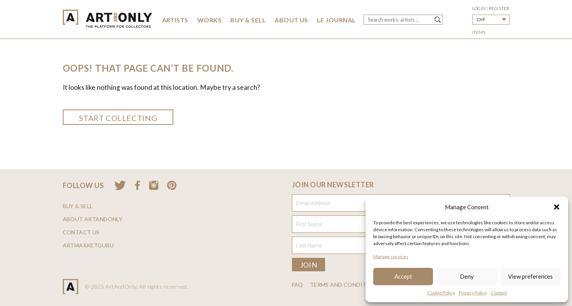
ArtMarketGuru (88, 245)
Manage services (390, 256)
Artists (175, 20)
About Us (291, 20)
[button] (556, 207)
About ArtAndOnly (93, 219)
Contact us (81, 232)
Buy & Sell (248, 20)
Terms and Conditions (345, 285)
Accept (403, 276)
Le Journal (336, 20)
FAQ (297, 285)
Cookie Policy (441, 293)
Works (209, 20)
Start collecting (118, 118)
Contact (499, 293)
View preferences (530, 276)
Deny (467, 276)
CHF (480, 19)
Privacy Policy (473, 293)
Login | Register (491, 8)
